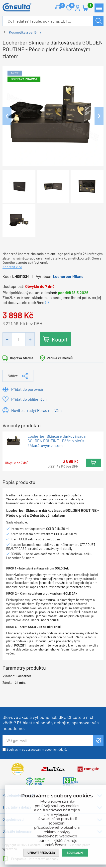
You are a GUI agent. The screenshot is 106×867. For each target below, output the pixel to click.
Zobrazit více (12, 267)
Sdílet (13, 375)
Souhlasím (75, 852)
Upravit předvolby (41, 852)
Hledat (98, 21)
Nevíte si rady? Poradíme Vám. (37, 410)
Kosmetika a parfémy (25, 32)
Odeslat (98, 740)
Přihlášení (78, 7)
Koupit (60, 339)
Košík (88, 5)
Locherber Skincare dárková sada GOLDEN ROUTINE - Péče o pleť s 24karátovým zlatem (56, 441)
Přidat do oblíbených (29, 399)
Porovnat (60, 5)
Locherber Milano (68, 276)
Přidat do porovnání (28, 389)
